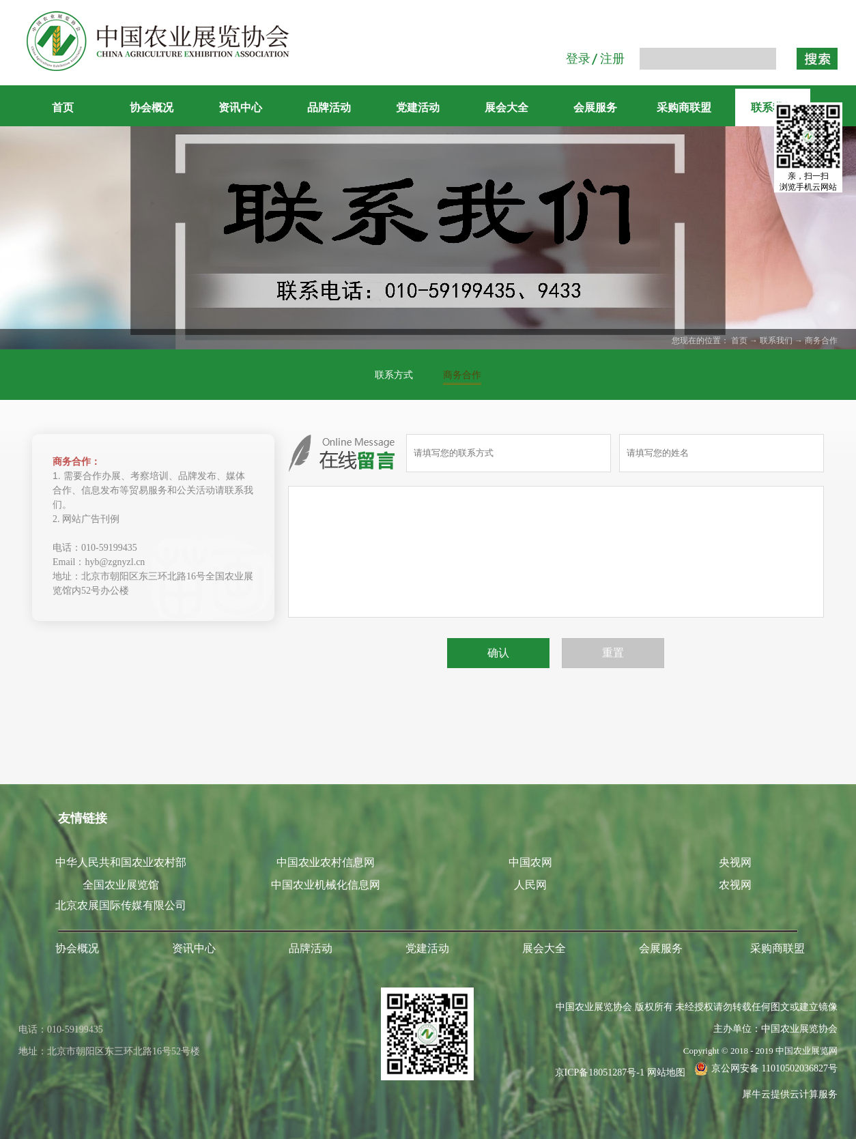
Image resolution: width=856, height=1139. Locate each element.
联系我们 (776, 340)
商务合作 (821, 340)
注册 (612, 59)
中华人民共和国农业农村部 (120, 862)
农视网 (735, 885)
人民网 (530, 885)
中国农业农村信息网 (325, 862)
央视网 (735, 862)
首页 (63, 107)
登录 (578, 59)
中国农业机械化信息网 (325, 885)
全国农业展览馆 (121, 885)
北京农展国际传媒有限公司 (120, 905)
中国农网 (530, 862)
